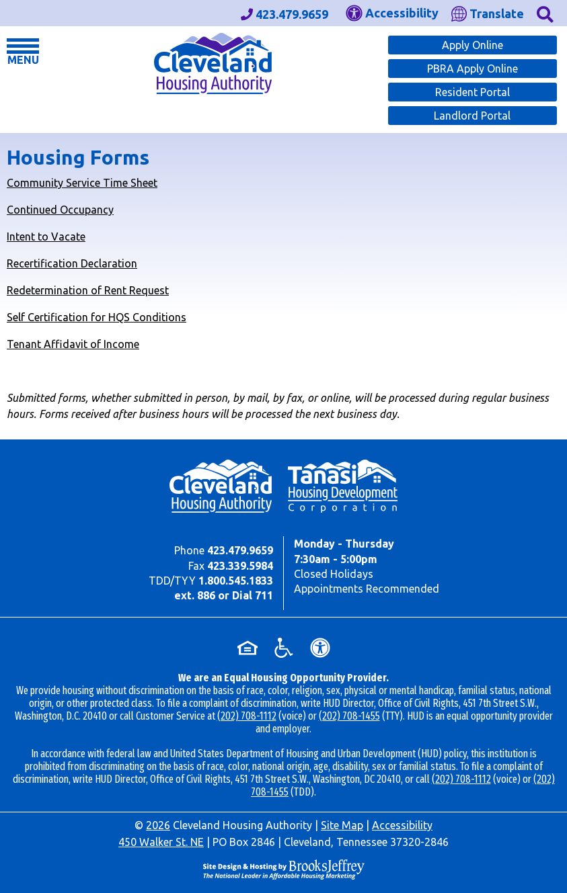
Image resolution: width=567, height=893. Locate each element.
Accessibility (402, 825)
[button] (545, 13)
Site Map (342, 825)
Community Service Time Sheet (82, 183)
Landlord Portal (472, 116)
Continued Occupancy (60, 210)
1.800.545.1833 (235, 581)
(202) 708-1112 (246, 716)
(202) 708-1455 (349, 716)
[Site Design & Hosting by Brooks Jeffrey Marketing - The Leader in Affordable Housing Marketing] (283, 869)
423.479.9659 (240, 550)
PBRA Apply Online (472, 68)
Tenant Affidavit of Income (73, 344)
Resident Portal (472, 92)
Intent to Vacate (46, 236)
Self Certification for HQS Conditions (96, 317)
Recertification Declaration (72, 263)
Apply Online (472, 45)
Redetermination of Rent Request (88, 290)
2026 (158, 825)
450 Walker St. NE (161, 842)
